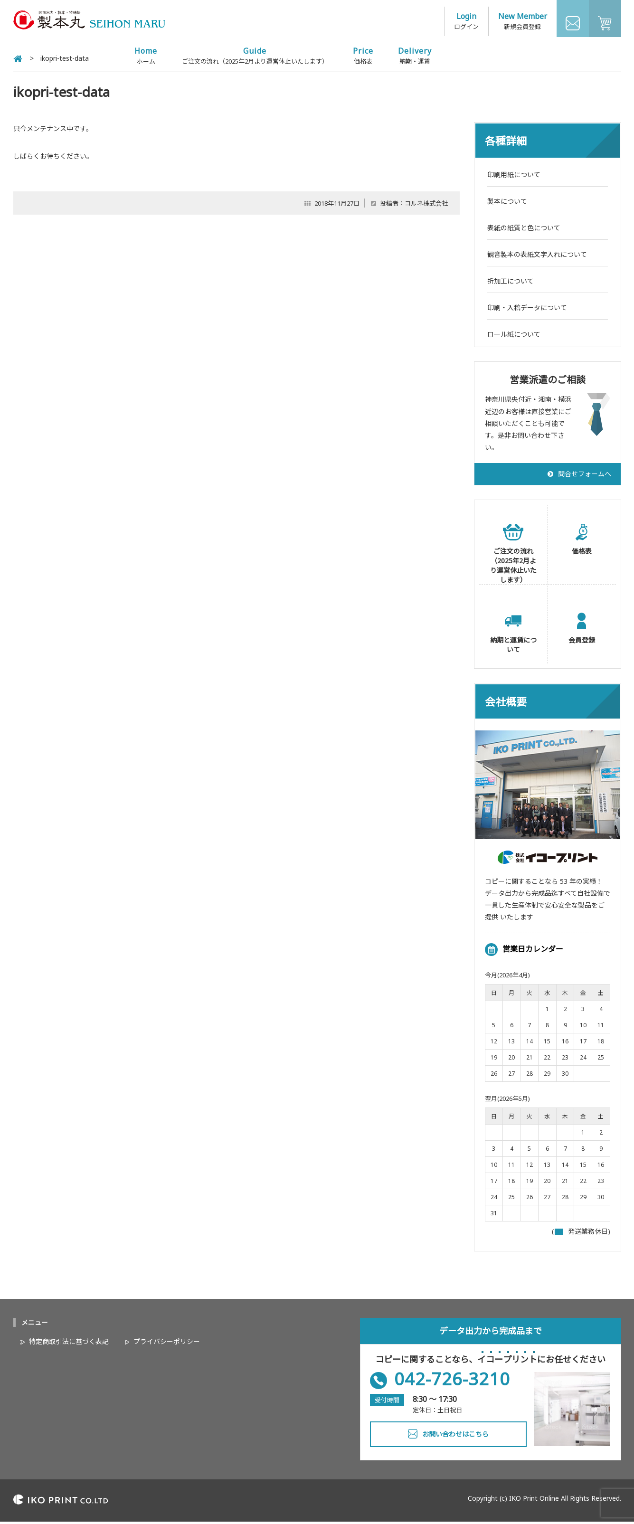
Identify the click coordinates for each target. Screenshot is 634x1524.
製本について (507, 203)
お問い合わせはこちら (455, 1436)
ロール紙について (513, 336)
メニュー (34, 1324)
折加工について (510, 283)
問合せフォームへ (584, 476)
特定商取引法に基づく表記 (69, 1343)
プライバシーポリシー (166, 1343)
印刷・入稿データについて (527, 309)
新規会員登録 (522, 23)
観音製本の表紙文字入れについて (537, 256)
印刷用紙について (513, 176)
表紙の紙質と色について (523, 230)
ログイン (466, 23)
